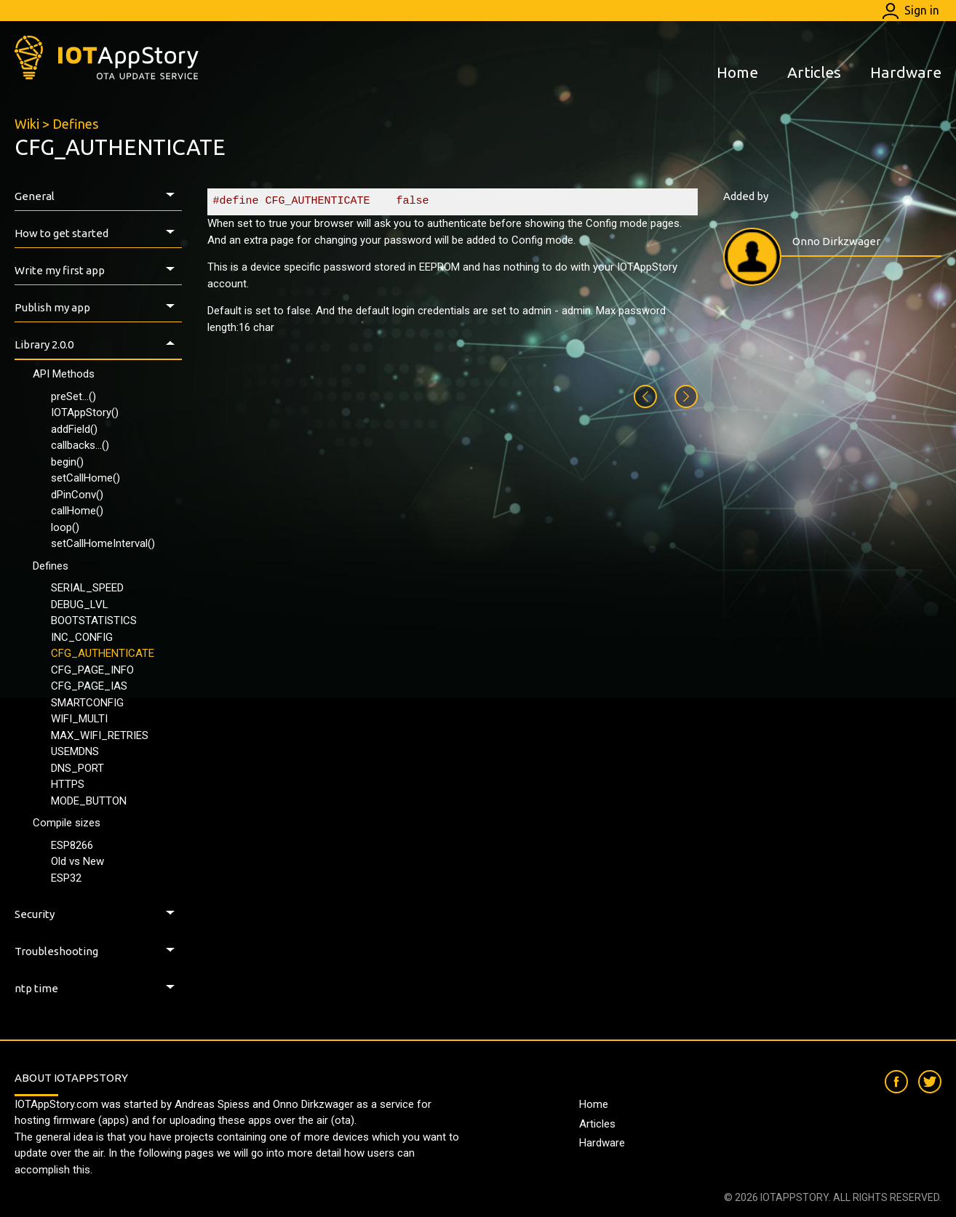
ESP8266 (72, 845)
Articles (814, 72)
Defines (75, 123)
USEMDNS (75, 751)
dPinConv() (77, 494)
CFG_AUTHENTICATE (102, 653)
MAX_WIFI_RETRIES (99, 735)
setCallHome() (85, 477)
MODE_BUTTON (89, 800)
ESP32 (66, 878)
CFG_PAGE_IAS (89, 686)
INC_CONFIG (82, 637)
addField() (74, 429)
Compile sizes (66, 822)
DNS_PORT (77, 768)
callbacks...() (80, 445)
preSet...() (73, 396)
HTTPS (67, 784)
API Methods (64, 373)
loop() (65, 527)
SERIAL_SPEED (87, 587)
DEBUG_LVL (79, 604)
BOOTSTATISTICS (94, 620)
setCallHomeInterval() (103, 543)
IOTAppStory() (85, 412)
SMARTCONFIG (87, 702)
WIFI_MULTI (79, 718)
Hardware (905, 72)
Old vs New (77, 861)
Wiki (27, 123)
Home (737, 72)
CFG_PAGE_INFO (92, 670)
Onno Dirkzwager (836, 241)
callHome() (77, 510)
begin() (67, 461)
